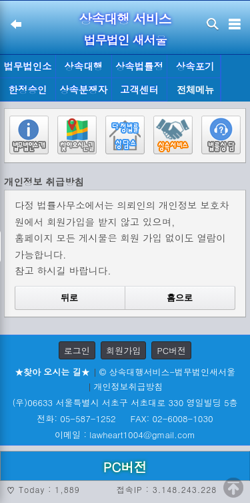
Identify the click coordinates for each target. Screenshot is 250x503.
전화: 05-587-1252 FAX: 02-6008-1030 (125, 418)
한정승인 (28, 89)
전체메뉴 (195, 90)
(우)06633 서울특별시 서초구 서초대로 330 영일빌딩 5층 (124, 402)
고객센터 (139, 89)
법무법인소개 (27, 68)
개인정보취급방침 (128, 386)
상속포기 (195, 66)
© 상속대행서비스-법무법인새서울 (167, 371)
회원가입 (123, 350)
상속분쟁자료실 (83, 92)
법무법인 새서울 (124, 39)
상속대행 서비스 (125, 18)
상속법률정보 (139, 68)
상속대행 (83, 66)
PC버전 (171, 350)
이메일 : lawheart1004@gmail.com (125, 434)
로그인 (77, 350)
